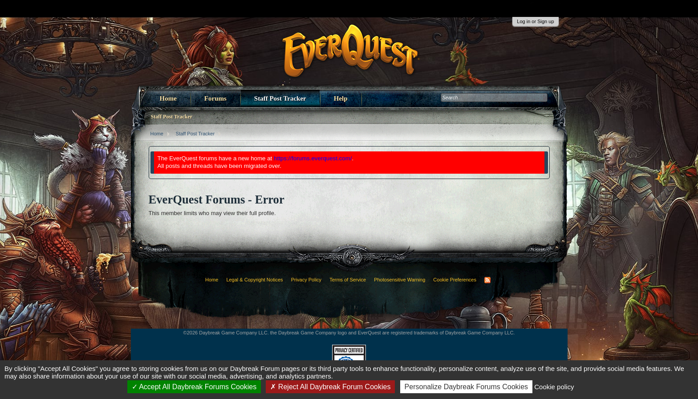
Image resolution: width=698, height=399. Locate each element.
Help (341, 98)
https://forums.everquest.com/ (313, 158)
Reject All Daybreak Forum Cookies (330, 387)
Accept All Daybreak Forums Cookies (194, 387)
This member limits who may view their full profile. (212, 213)
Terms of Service (347, 279)
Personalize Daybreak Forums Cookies (466, 387)
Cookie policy (554, 387)
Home (168, 98)
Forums (215, 98)
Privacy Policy (306, 279)
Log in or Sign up (535, 21)
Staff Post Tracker (280, 98)
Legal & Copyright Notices (254, 279)
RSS (487, 280)
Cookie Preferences (454, 279)
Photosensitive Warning (399, 279)
